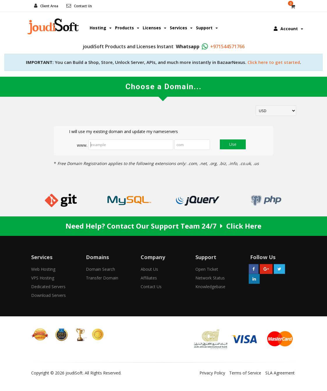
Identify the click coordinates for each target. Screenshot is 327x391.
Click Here (243, 226)
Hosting (101, 28)
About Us (149, 269)
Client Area (49, 5)
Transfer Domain (102, 278)
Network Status (210, 278)
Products (127, 28)
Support (207, 28)
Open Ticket (206, 269)
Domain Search (100, 269)
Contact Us (83, 5)
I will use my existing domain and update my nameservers (119, 132)
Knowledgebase (210, 286)
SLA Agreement (280, 373)
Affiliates (149, 278)
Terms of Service (245, 373)
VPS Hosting (42, 278)
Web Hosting (43, 269)
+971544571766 (227, 46)
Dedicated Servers (48, 286)
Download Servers (48, 295)
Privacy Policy (212, 373)
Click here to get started (274, 62)
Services (181, 28)
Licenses (154, 28)
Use (232, 144)
